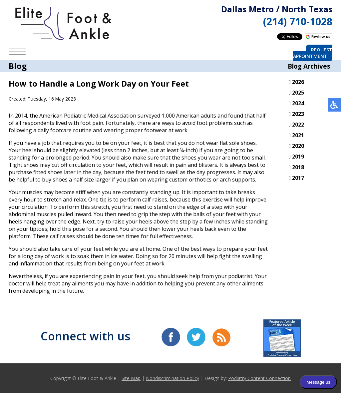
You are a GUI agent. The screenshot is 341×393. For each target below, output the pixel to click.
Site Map (131, 378)
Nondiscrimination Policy (172, 378)
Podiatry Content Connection (259, 378)
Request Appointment (312, 53)
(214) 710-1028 (297, 21)
